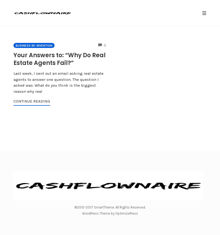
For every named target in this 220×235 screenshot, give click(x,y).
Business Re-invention (34, 45)
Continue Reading (32, 101)
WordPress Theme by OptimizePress (110, 213)
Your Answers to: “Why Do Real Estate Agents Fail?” (60, 59)
